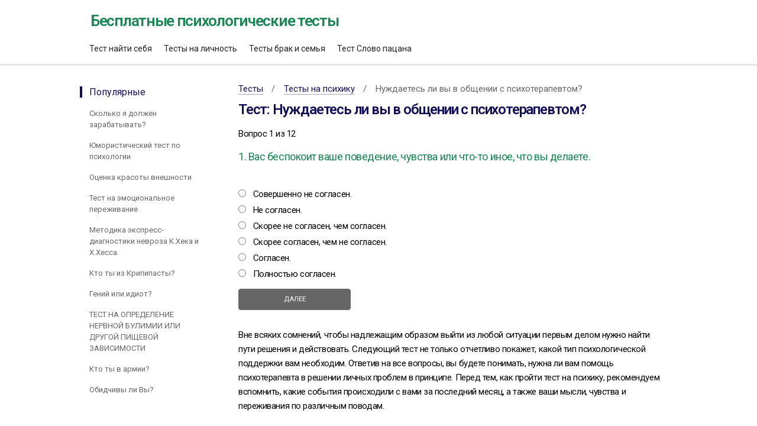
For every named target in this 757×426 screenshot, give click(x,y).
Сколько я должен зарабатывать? (123, 119)
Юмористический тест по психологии (134, 151)
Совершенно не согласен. (302, 194)
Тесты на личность (200, 48)
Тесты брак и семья (287, 48)
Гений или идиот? (120, 293)
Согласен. (272, 258)
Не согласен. (277, 210)
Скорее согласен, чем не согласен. (320, 242)
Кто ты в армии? (119, 368)
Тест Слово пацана (374, 48)
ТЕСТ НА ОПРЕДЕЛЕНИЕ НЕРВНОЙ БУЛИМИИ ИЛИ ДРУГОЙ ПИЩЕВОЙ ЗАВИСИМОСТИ (134, 331)
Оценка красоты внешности (140, 177)
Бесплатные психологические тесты (214, 21)
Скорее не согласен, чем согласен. (320, 226)
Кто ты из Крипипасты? (132, 273)
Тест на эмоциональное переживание (131, 203)
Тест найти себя (120, 48)
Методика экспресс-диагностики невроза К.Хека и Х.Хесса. (144, 241)
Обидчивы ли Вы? (121, 389)
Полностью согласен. (295, 274)
